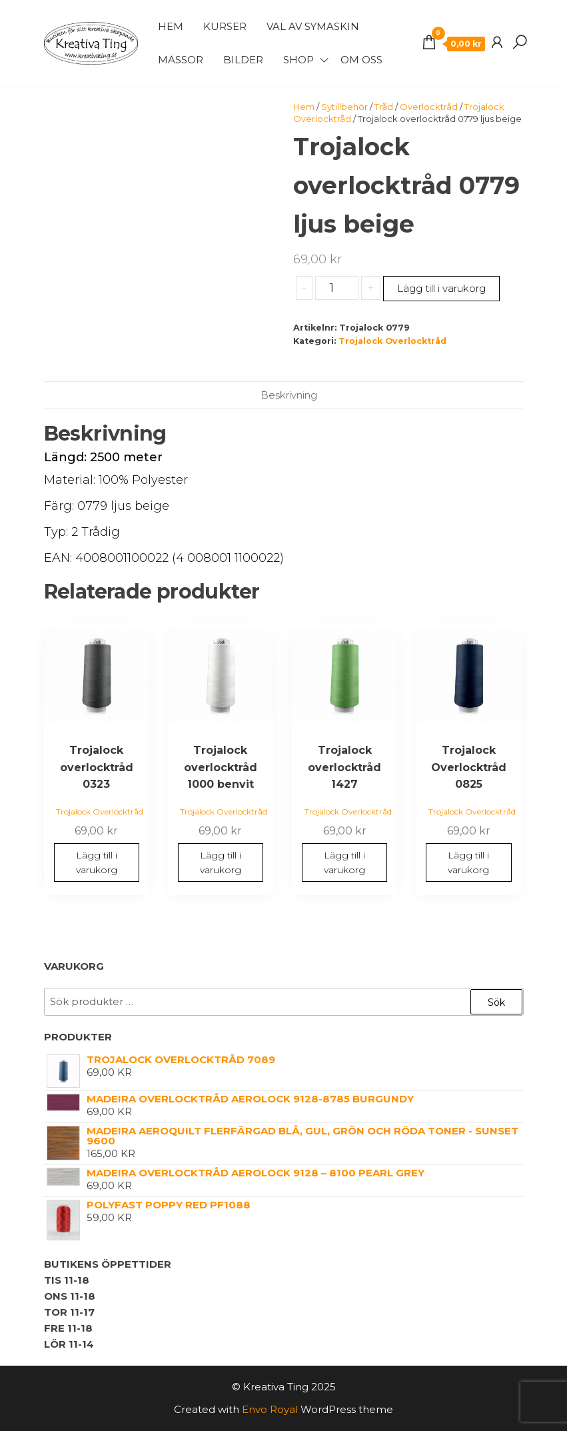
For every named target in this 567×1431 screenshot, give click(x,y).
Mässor (180, 59)
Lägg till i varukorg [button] (96, 862)
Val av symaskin (313, 26)
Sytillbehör (344, 106)
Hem (170, 26)
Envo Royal (270, 1409)
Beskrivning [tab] (289, 395)
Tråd (383, 106)
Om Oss (361, 59)
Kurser (225, 26)
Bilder (243, 59)
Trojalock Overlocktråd (392, 341)
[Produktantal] (336, 288)
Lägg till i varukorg (441, 288)
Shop (298, 59)
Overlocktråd (429, 106)
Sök (496, 1002)
